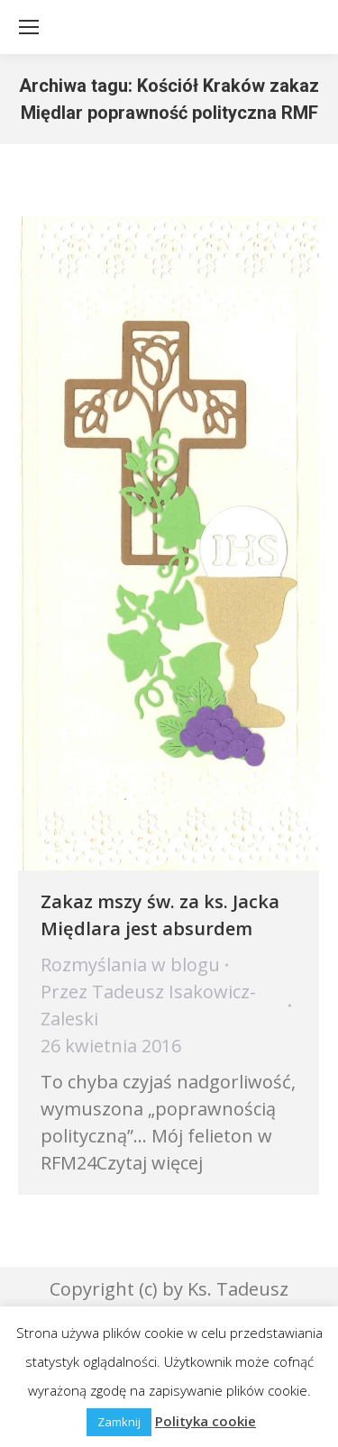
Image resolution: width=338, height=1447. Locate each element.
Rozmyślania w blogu (130, 964)
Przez (148, 1005)
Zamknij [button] (119, 1422)
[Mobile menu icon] (29, 27)
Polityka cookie (205, 1421)
